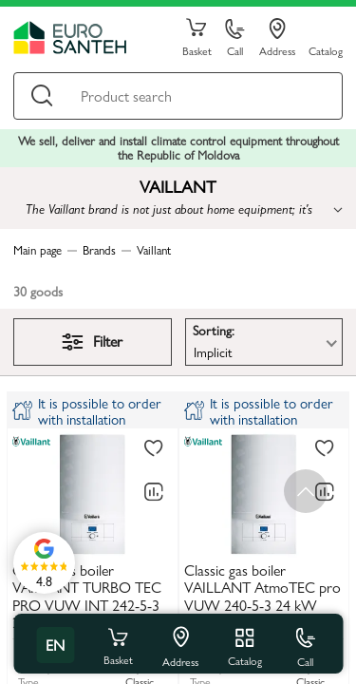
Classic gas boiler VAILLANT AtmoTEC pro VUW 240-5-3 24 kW (262, 588)
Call (235, 38)
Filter (92, 341)
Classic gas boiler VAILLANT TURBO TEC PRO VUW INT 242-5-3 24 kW (86, 597)
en (55, 645)
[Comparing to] (154, 492)
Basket (196, 38)
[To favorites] (154, 449)
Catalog (326, 50)
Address (277, 38)
